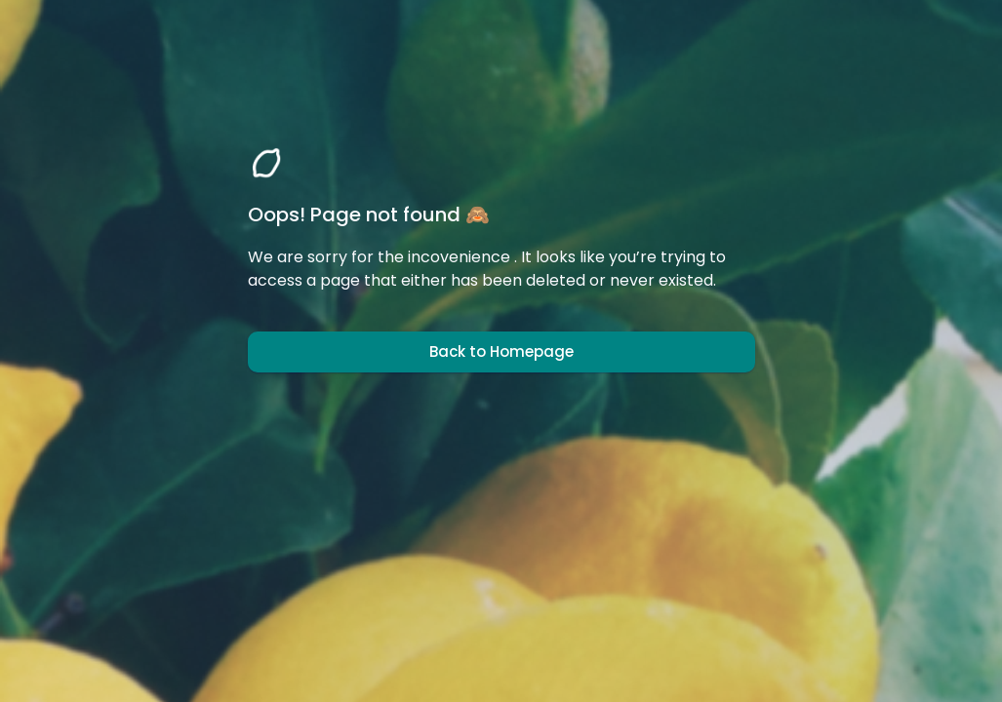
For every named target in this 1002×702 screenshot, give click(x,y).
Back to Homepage (501, 352)
